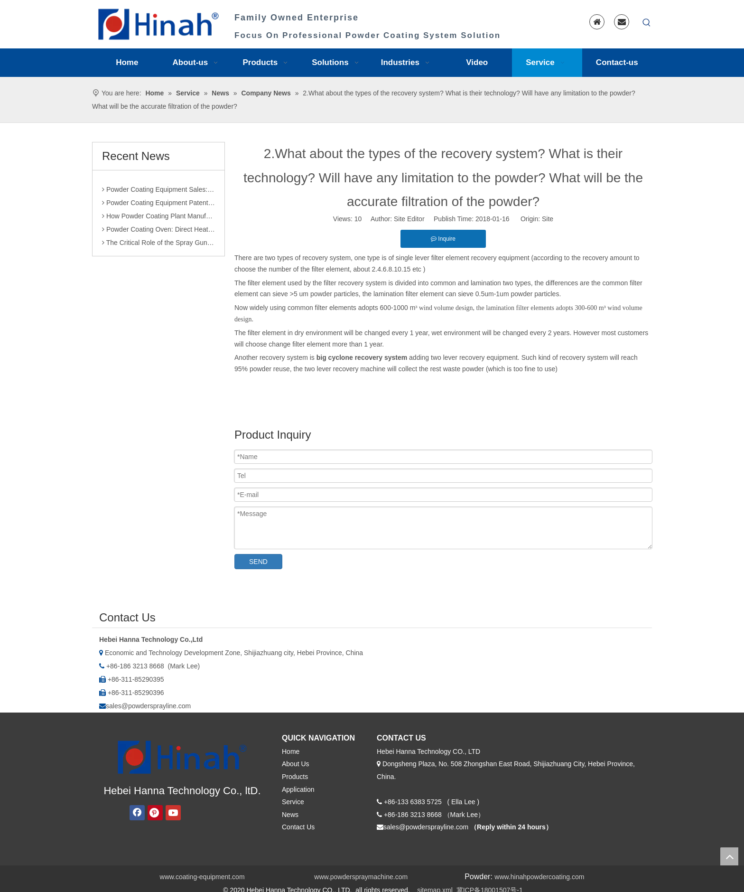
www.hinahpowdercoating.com (539, 877)
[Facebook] (137, 812)
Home (290, 751)
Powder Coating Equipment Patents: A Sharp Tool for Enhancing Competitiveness (158, 207)
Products (295, 776)
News (290, 814)
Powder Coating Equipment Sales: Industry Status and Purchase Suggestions (158, 193)
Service (293, 802)
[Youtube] (173, 812)
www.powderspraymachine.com (361, 877)
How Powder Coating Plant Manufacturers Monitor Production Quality (158, 220)
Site (547, 219)
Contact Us (298, 827)
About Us (295, 764)
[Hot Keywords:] (646, 22)
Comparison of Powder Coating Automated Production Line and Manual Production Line (158, 180)
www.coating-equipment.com (202, 877)
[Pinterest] (155, 812)
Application (298, 789)
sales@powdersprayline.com (148, 706)
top (729, 856)
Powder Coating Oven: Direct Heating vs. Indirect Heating (158, 233)
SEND (258, 561)
